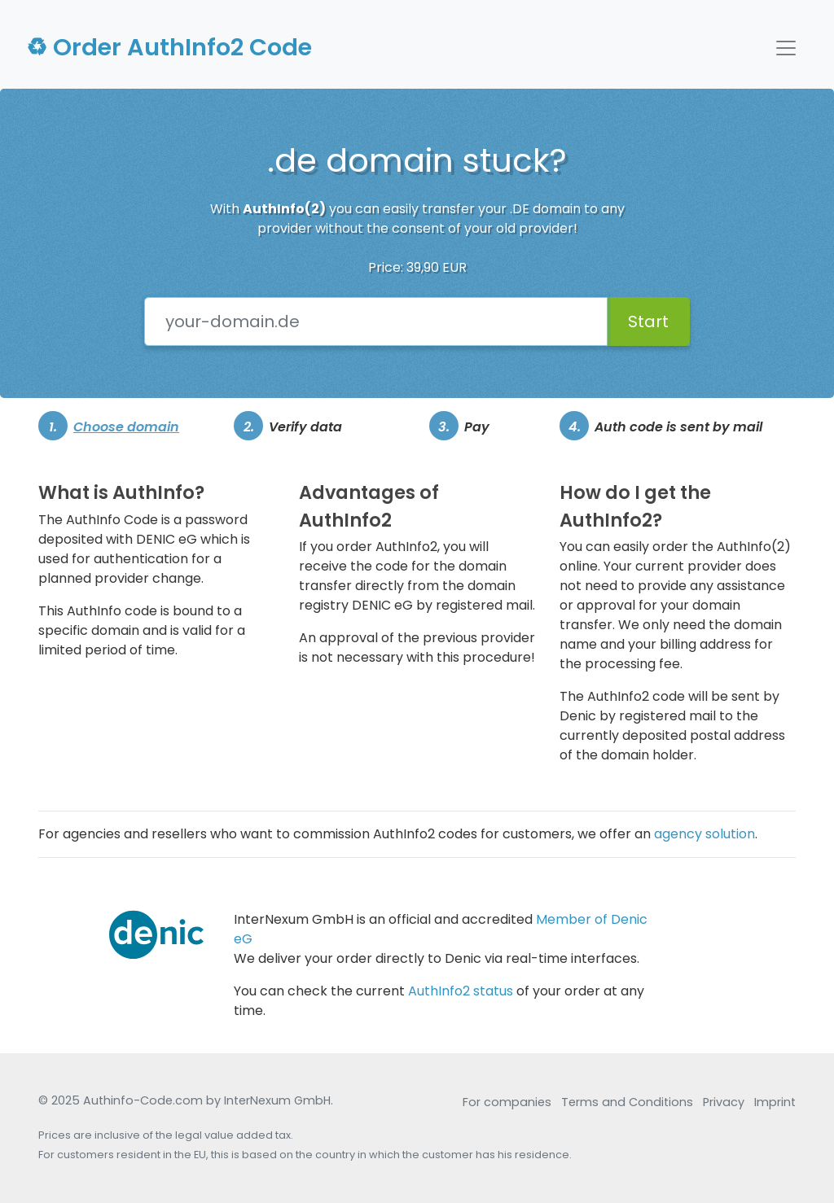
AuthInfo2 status (460, 991)
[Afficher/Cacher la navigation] (786, 48)
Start (648, 321)
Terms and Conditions (627, 1102)
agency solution (704, 834)
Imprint (775, 1102)
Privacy (723, 1102)
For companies (507, 1102)
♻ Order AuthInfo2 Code (169, 47)
